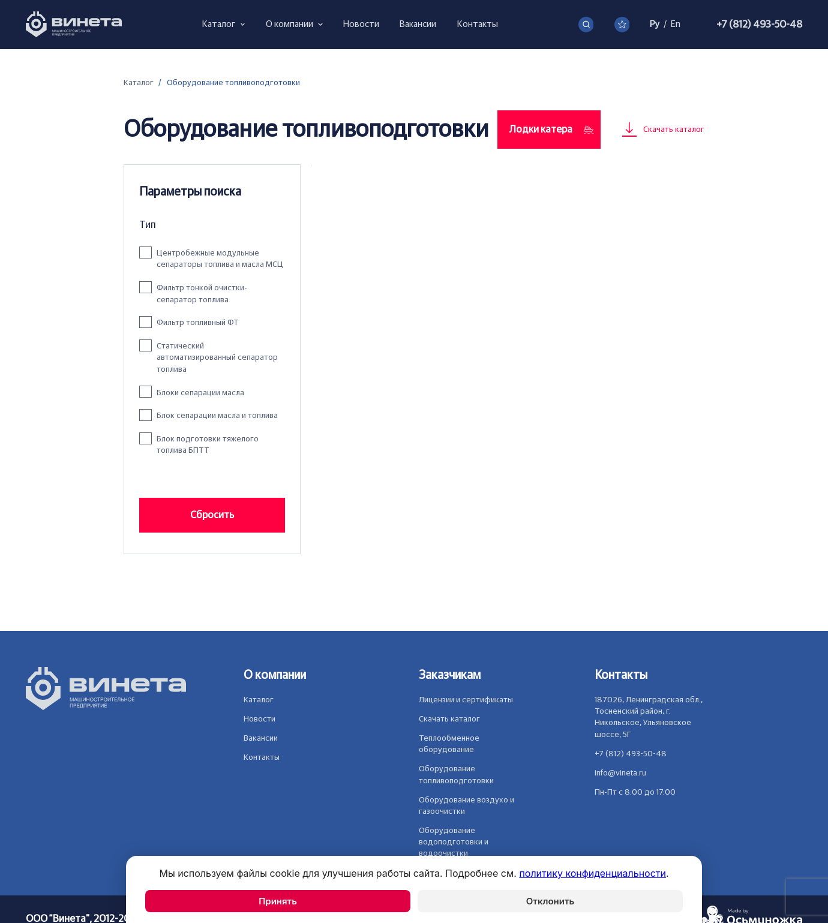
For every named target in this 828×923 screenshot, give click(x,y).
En (675, 24)
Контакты (262, 757)
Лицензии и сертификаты (466, 700)
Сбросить (212, 515)
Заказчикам (450, 675)
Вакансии (261, 738)
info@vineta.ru (620, 773)
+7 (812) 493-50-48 (759, 24)
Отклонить (550, 901)
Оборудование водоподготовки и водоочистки (453, 842)
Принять (278, 901)
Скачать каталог (449, 719)
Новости (259, 719)
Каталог (139, 83)
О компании (275, 675)
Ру (654, 24)
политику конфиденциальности (592, 873)
